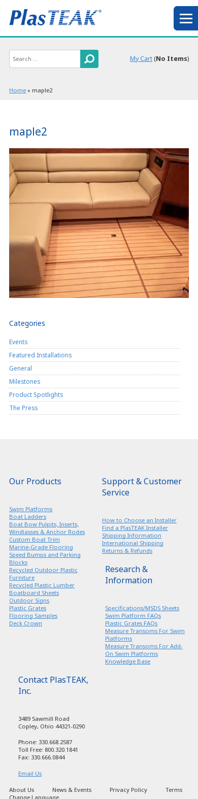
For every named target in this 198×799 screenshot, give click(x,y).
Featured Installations (40, 355)
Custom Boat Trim (34, 539)
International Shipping (132, 543)
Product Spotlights (36, 394)
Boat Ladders (27, 516)
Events (18, 342)
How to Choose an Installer (139, 520)
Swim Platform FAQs (133, 615)
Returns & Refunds (127, 550)
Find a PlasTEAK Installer (135, 527)
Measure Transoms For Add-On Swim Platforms (144, 649)
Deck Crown (25, 623)
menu (186, 18)
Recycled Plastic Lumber (42, 585)
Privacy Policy (128, 789)
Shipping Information (131, 535)
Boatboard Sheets (34, 592)
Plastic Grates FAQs (131, 623)
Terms (174, 789)
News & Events (71, 789)
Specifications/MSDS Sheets (142, 608)
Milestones (24, 381)
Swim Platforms (30, 509)
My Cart (141, 58)
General (20, 368)
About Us (21, 789)
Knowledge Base (127, 661)
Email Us (30, 773)
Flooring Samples (33, 615)
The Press (23, 408)
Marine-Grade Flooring (41, 547)
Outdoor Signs (29, 600)
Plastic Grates (27, 608)
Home (17, 90)
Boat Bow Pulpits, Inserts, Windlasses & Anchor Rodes (47, 528)
